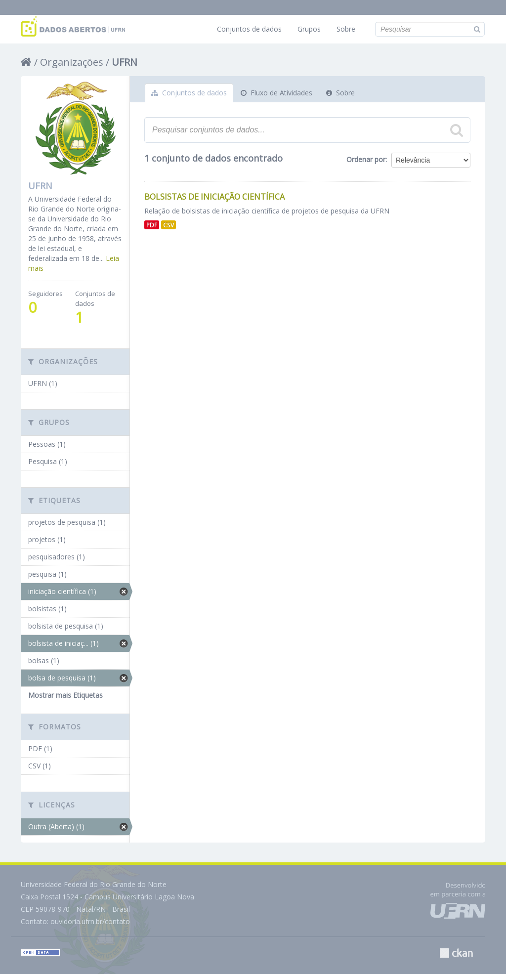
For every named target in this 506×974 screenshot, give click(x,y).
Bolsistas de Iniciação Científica (214, 196)
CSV (168, 225)
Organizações (71, 62)
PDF (151, 225)
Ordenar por (365, 159)
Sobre (346, 29)
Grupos (309, 29)
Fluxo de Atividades (276, 92)
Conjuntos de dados (249, 29)
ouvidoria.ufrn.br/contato (90, 921)
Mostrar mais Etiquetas (65, 695)
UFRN (124, 62)
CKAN (456, 953)
